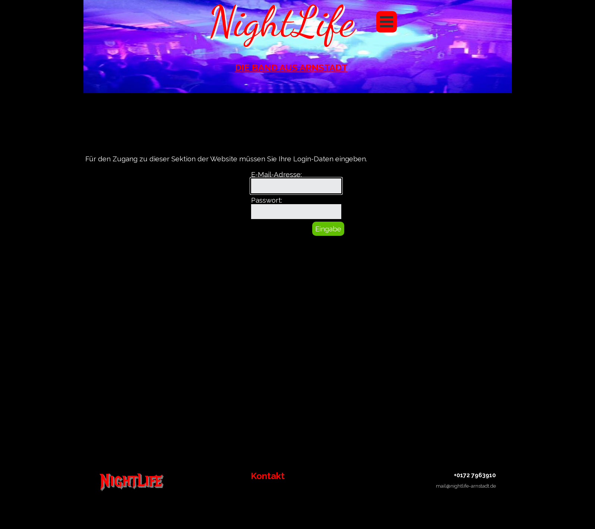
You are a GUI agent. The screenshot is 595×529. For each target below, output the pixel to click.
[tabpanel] (291, 67)
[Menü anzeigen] (386, 21)
